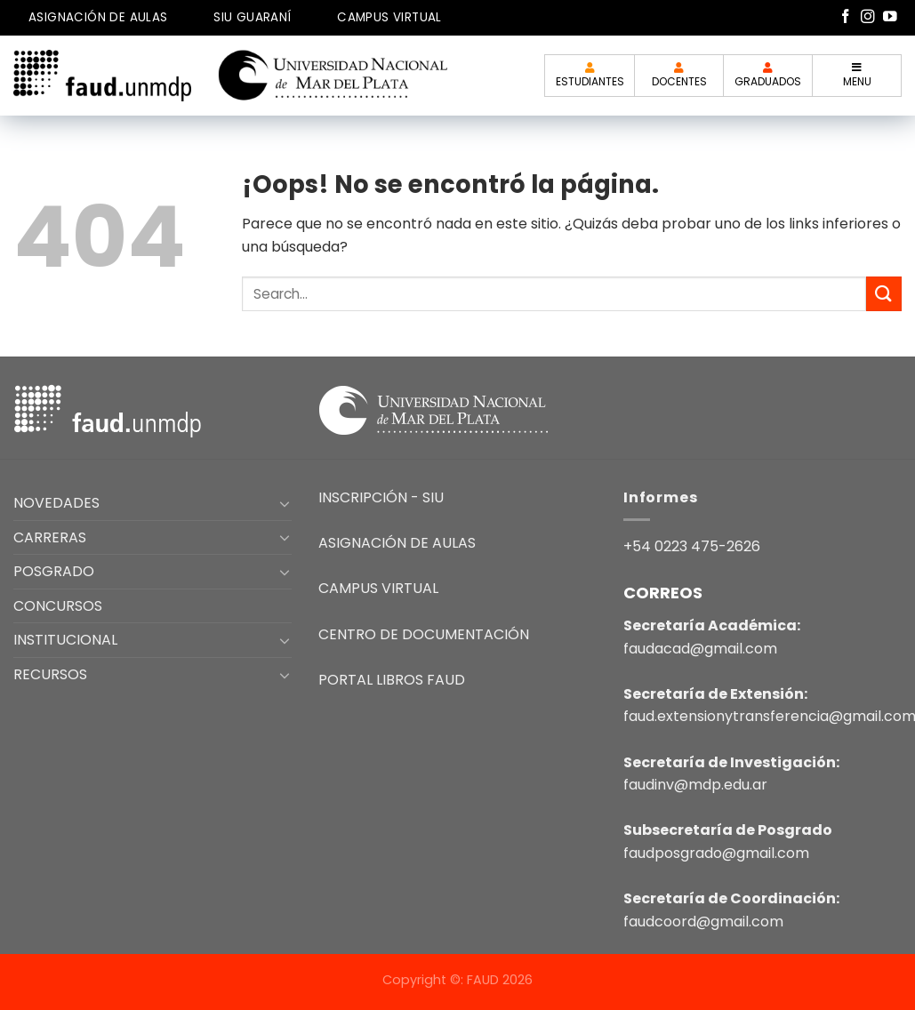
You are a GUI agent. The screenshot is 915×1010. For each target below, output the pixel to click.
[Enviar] (884, 294)
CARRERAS (49, 537)
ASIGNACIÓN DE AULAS (98, 17)
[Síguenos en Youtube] (890, 17)
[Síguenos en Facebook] (846, 17)
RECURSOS (50, 674)
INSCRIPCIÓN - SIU (381, 497)
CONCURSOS (57, 606)
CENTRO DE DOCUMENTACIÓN (423, 634)
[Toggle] (284, 503)
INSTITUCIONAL (65, 639)
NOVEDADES (56, 503)
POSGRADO (53, 571)
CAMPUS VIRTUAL (389, 17)
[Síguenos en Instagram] (868, 17)
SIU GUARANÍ (252, 17)
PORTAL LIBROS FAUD (391, 679)
